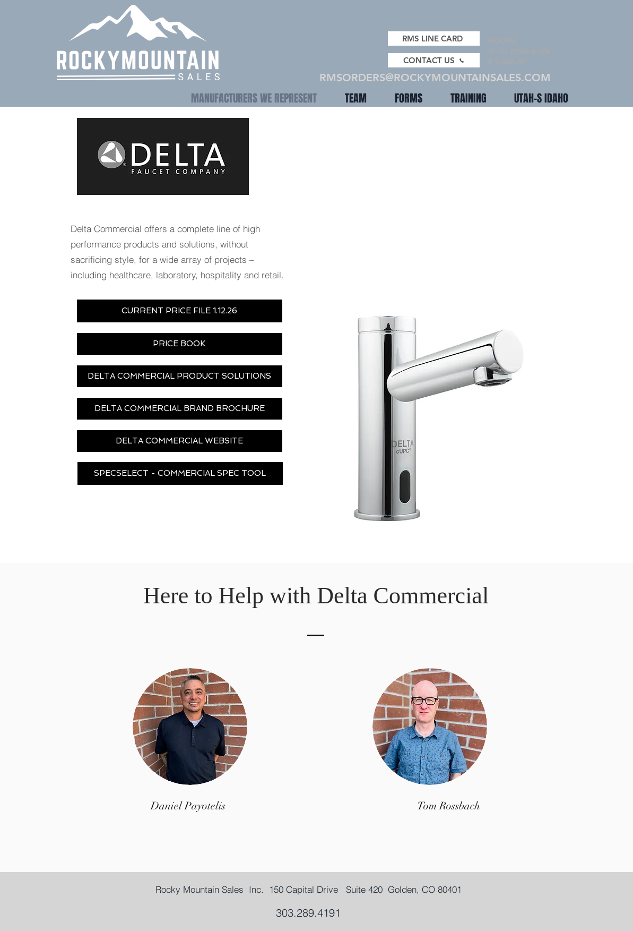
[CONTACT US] (434, 60)
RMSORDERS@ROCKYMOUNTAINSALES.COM (435, 77)
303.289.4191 (308, 912)
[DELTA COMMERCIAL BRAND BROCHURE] (179, 409)
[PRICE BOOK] (179, 344)
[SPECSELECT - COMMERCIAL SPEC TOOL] (180, 473)
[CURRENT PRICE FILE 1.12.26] (179, 311)
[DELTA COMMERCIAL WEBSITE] (179, 441)
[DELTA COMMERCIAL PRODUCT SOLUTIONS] (179, 376)
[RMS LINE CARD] (434, 38)
